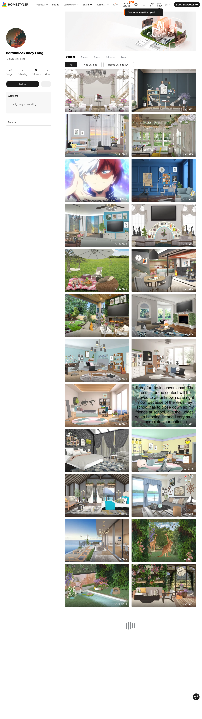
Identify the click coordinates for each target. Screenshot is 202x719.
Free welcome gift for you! (141, 12)
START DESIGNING (187, 4)
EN (168, 4)
